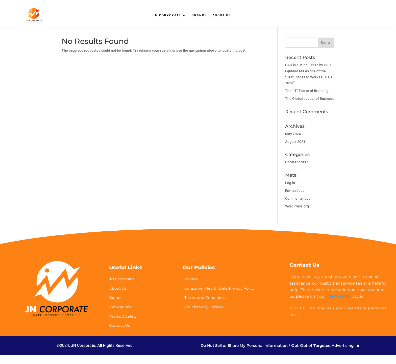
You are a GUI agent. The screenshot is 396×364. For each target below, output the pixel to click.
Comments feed (298, 202)
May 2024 (293, 138)
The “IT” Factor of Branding (307, 95)
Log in (290, 187)
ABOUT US (221, 15)
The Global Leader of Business (309, 102)
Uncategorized (297, 166)
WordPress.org (297, 210)
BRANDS (199, 15)
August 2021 (295, 145)
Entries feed (295, 194)
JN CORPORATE (167, 15)
